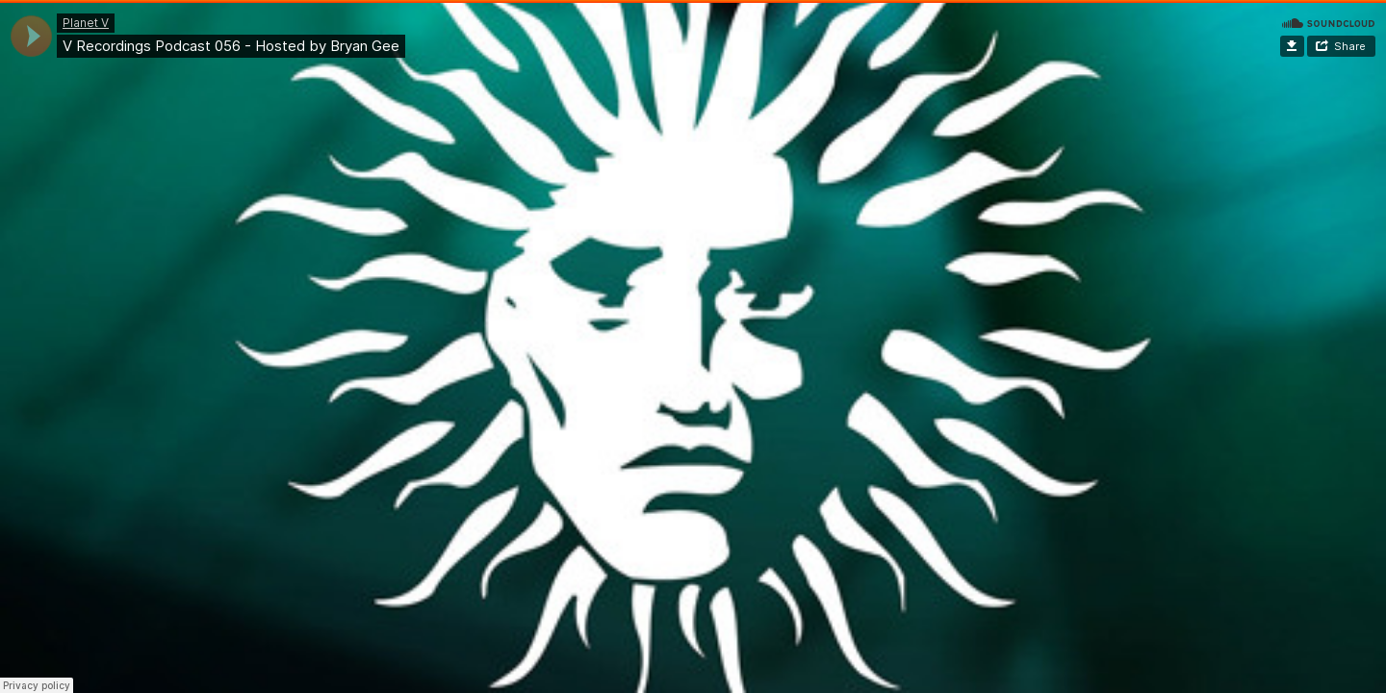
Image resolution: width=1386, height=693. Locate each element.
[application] (31, 36)
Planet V (86, 22)
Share (1350, 46)
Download (1292, 46)
